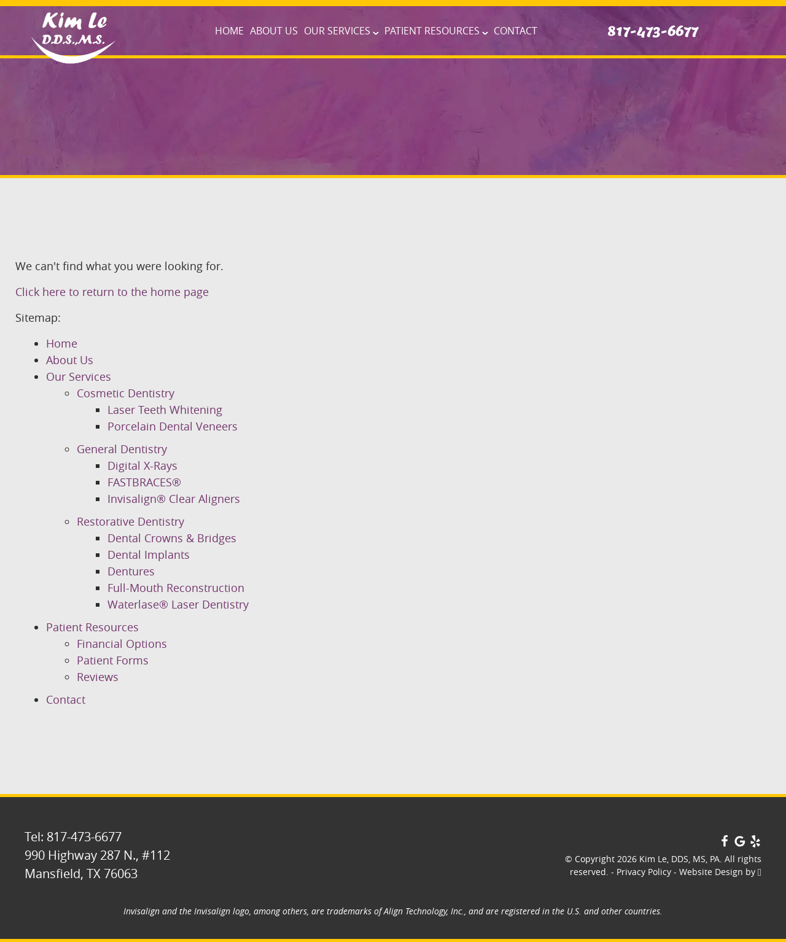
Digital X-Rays (142, 465)
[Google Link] (740, 843)
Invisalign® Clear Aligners (173, 498)
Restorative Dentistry (130, 521)
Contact (515, 30)
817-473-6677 (652, 31)
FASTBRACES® (144, 482)
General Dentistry (122, 449)
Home (229, 30)
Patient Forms (113, 660)
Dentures (131, 571)
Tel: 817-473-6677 (73, 836)
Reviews (98, 676)
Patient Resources (432, 30)
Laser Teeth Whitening (164, 409)
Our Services (337, 30)
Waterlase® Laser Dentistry (178, 604)
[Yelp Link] (755, 843)
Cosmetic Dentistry (125, 393)
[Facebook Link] (724, 843)
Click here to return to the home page (112, 291)
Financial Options (122, 643)
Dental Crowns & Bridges (171, 538)
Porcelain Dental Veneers (172, 426)
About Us (274, 30)
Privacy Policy (644, 872)
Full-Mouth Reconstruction (175, 587)
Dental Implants (148, 554)
